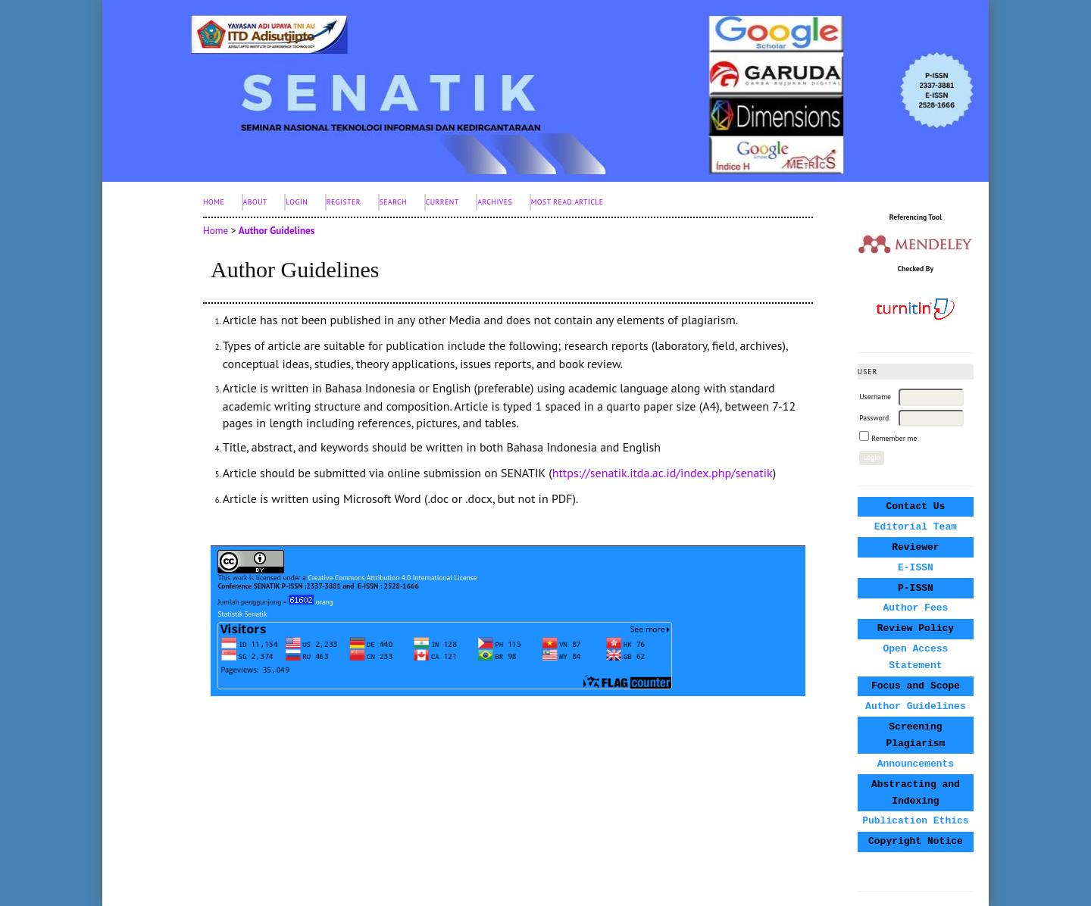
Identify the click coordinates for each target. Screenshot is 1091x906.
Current (442, 202)
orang (311, 602)
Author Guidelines (277, 230)
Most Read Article (567, 202)
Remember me (894, 438)
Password (874, 418)
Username (875, 396)
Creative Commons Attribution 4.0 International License (392, 578)
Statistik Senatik (242, 614)
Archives (494, 202)
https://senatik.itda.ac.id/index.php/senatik (662, 472)
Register (344, 202)
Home (213, 202)
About (255, 202)
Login (297, 202)
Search (394, 202)
